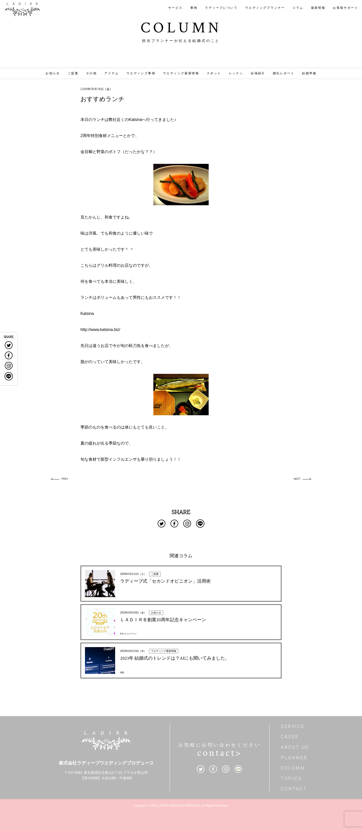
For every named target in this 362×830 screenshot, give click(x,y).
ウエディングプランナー (265, 8)
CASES (290, 736)
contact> (219, 752)
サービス (175, 8)
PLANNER (294, 757)
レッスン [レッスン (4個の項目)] (236, 73)
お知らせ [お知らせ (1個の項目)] (53, 73)
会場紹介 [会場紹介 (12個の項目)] (258, 73)
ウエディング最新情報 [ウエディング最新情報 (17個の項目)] (181, 73)
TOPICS (291, 778)
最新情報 (318, 8)
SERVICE (292, 726)
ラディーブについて (221, 8)
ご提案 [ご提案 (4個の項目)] (73, 73)
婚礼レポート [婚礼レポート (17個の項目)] (283, 73)
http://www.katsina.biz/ (100, 329)
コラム (297, 8)
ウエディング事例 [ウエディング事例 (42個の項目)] (140, 73)
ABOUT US (295, 747)
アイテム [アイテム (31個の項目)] (111, 73)
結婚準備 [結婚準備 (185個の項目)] (309, 73)
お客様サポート (345, 8)
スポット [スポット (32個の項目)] (214, 73)
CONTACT (294, 788)
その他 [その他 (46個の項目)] (91, 73)
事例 (194, 8)
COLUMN (293, 768)
